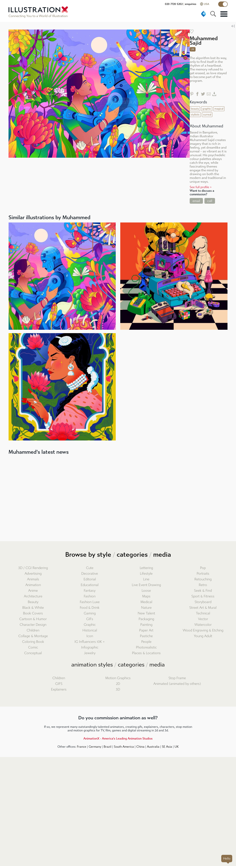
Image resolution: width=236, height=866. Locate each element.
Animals (33, 579)
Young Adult (203, 636)
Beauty (33, 602)
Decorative (89, 574)
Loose (146, 591)
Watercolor (203, 625)
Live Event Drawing (146, 585)
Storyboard (203, 602)
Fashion (89, 596)
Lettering (146, 568)
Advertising (33, 574)
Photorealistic (146, 647)
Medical (146, 602)
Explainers (59, 689)
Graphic (90, 625)
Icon (89, 636)
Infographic (89, 647)
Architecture (33, 596)
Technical (203, 613)
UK (177, 746)
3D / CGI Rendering (33, 568)
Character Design (33, 625)
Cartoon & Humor (33, 619)
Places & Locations (146, 653)
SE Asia (167, 746)
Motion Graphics (118, 678)
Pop (203, 568)
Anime (33, 591)
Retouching (203, 579)
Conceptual (33, 653)
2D (118, 684)
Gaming (90, 613)
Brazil (107, 746)
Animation (33, 585)
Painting (146, 625)
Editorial (90, 579)
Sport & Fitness (202, 596)
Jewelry (89, 653)
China (140, 746)
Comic (33, 647)
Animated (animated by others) (177, 684)
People (146, 642)
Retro (203, 585)
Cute (89, 568)
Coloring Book (33, 642)
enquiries (190, 4)
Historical (89, 630)
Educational (90, 585)
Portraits (203, 574)
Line (146, 579)
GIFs (89, 619)
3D (118, 689)
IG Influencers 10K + (90, 642)
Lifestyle (146, 574)
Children (33, 630)
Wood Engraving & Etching (203, 630)
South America (124, 746)
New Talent (146, 613)
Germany (95, 746)
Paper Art (146, 630)
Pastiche (146, 636)
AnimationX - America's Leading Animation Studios (118, 738)
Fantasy (89, 591)
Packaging (146, 619)
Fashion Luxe (90, 602)
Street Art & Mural (203, 608)
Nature (146, 608)
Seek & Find (203, 591)
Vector (203, 619)
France (81, 746)
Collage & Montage (33, 636)
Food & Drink (89, 608)
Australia (153, 746)
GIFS (58, 684)
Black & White (33, 608)
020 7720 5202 (174, 4)
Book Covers (33, 613)
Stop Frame (177, 678)
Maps (146, 596)
